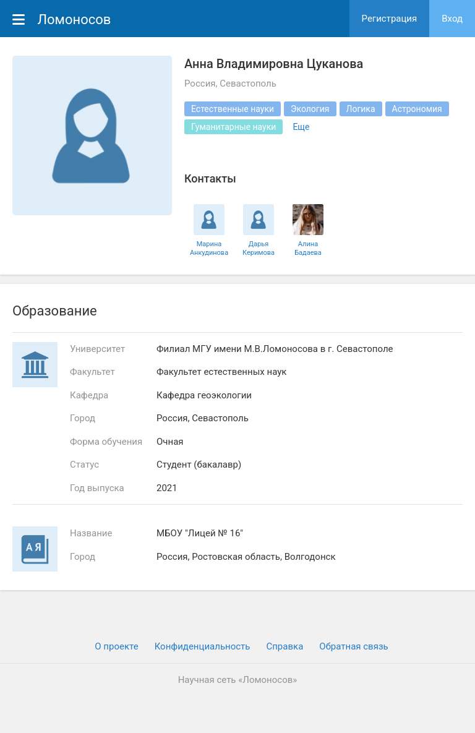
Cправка (284, 646)
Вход (452, 18)
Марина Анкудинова (209, 248)
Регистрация (389, 18)
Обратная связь (353, 646)
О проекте (116, 646)
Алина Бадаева (308, 248)
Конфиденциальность (202, 646)
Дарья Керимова (258, 248)
